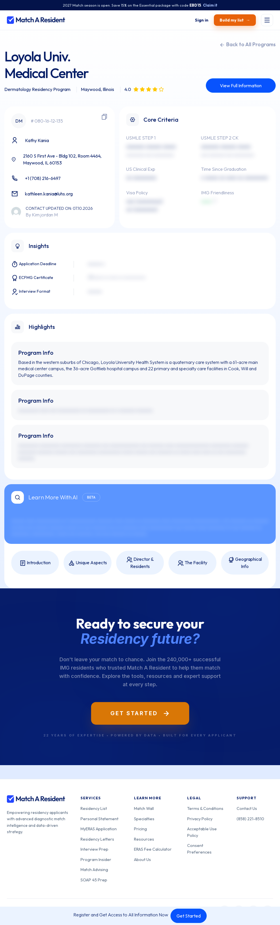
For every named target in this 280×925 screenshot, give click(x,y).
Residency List (93, 808)
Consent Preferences (199, 848)
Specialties (144, 818)
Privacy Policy (199, 818)
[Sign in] (202, 20)
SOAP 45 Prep (93, 880)
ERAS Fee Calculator (153, 849)
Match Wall (144, 808)
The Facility (192, 563)
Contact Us (247, 808)
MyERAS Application (98, 828)
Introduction (35, 563)
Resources (144, 839)
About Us (142, 859)
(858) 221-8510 (250, 818)
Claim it (210, 5)
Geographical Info (245, 562)
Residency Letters (97, 839)
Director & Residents (140, 562)
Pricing (140, 828)
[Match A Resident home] (36, 20)
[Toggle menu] (267, 20)
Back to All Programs (247, 44)
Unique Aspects (87, 563)
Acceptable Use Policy (202, 832)
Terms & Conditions (205, 808)
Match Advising (94, 869)
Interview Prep (94, 849)
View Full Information (241, 85)
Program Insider (95, 859)
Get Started (189, 916)
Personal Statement (99, 818)
